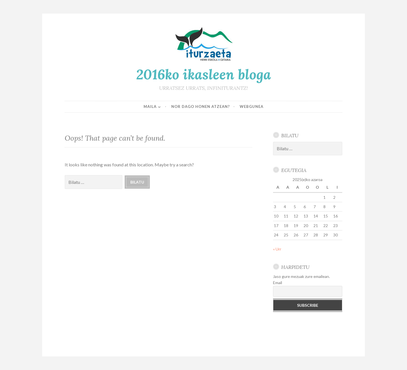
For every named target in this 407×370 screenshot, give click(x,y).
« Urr (277, 249)
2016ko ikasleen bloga (203, 74)
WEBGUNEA (251, 106)
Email (277, 282)
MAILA (150, 106)
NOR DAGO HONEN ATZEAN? (200, 106)
